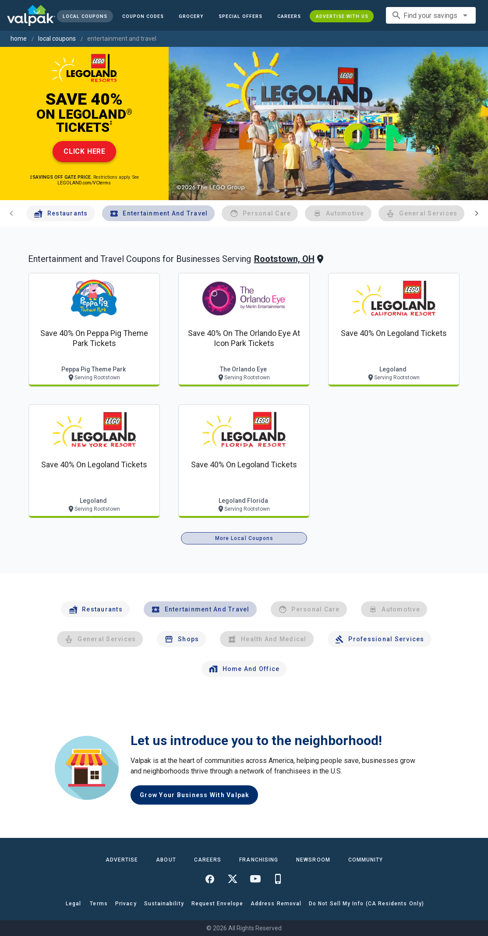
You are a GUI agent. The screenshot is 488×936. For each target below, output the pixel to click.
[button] (240, 16)
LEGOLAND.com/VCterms (84, 183)
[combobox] (431, 15)
